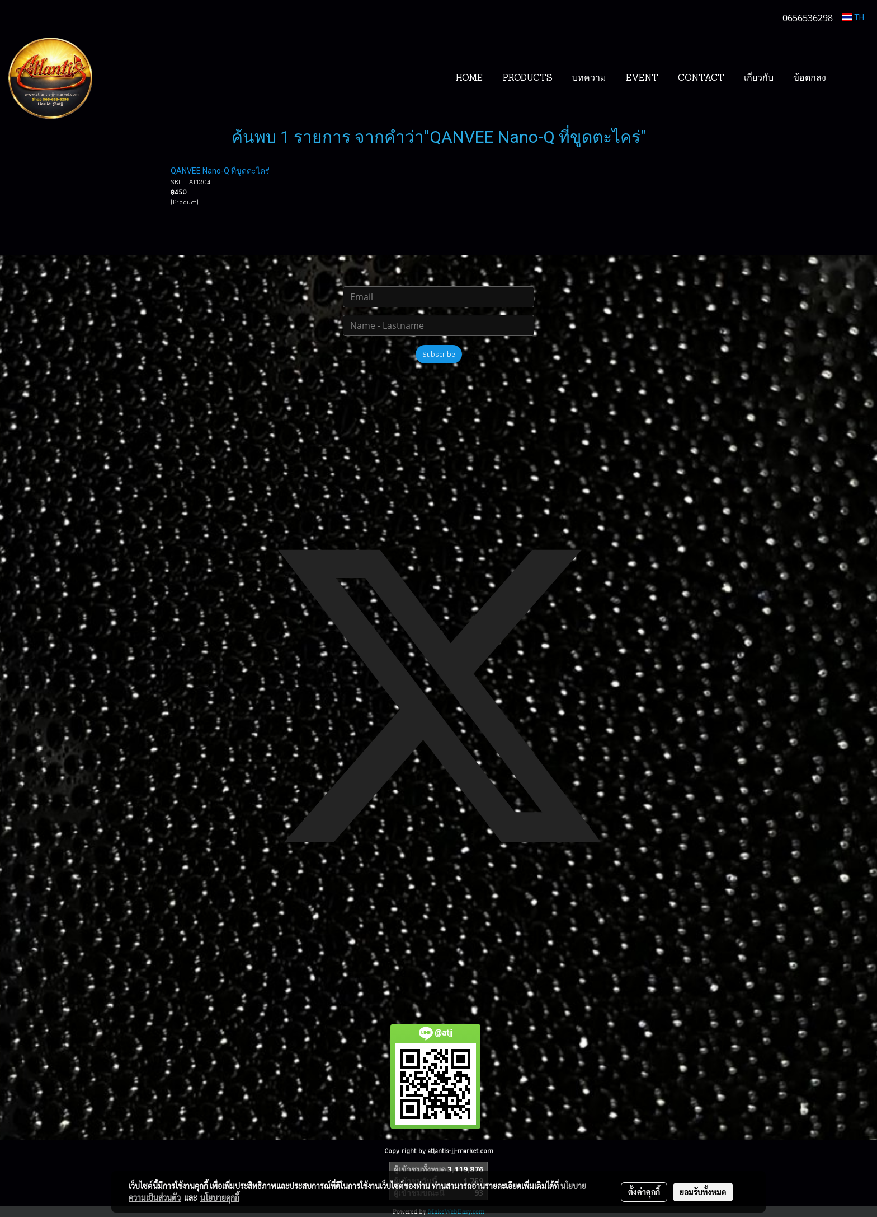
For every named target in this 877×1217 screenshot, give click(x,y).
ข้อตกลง (809, 78)
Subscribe (438, 354)
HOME (469, 78)
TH (853, 17)
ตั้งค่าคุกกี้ (644, 1192)
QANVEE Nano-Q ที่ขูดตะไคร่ (220, 170)
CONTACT (701, 78)
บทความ (589, 78)
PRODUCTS (527, 78)
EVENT (642, 78)
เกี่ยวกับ (759, 78)
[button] (853, 78)
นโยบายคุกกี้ (219, 1197)
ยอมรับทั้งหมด (703, 1192)
